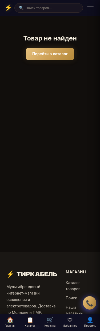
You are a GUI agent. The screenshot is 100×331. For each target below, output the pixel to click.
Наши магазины (74, 310)
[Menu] (90, 8)
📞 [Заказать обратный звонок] (89, 303)
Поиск (71, 298)
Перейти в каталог (50, 53)
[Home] (8, 8)
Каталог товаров (73, 285)
